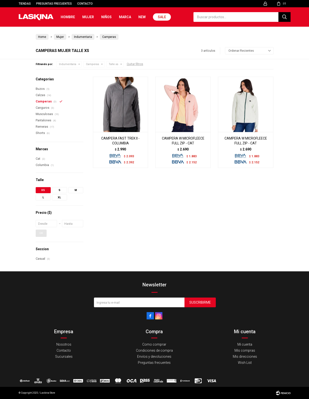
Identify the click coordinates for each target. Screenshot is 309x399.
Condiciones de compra (154, 350)
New (142, 17)
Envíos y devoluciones (154, 356)
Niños (106, 17)
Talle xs (113, 64)
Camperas (92, 64)
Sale (162, 17)
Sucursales (64, 356)
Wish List (245, 363)
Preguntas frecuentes (54, 3)
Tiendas (25, 3)
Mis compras (244, 350)
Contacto (85, 3)
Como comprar (154, 344)
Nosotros (63, 344)
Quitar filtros (135, 64)
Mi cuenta (244, 344)
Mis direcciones (245, 356)
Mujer (88, 17)
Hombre (68, 17)
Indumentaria (67, 64)
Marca (125, 17)
